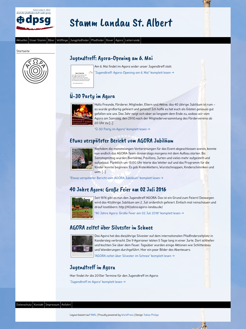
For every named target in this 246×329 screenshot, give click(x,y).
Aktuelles (21, 40)
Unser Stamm (37, 40)
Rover (109, 40)
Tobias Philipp (151, 314)
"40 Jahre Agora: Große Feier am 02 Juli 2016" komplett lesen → (139, 213)
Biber (51, 40)
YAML (93, 314)
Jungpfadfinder (79, 40)
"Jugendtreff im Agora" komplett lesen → (97, 282)
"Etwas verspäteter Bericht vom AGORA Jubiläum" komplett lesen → (116, 178)
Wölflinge (62, 40)
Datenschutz (24, 304)
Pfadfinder (97, 40)
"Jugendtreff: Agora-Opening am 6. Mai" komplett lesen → (134, 72)
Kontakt (38, 304)
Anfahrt (66, 304)
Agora (119, 40)
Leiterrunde (132, 40)
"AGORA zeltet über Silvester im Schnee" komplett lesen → (135, 256)
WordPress (127, 314)
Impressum (52, 304)
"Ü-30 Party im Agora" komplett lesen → (122, 129)
